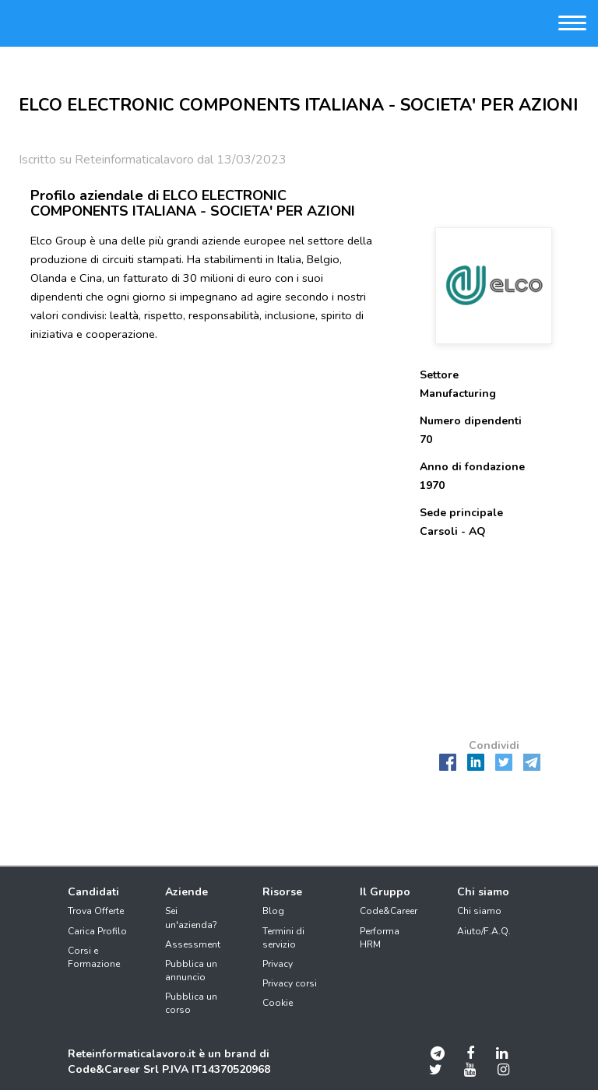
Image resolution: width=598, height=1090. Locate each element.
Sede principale (461, 512)
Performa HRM (379, 938)
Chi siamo (479, 911)
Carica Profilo (97, 931)
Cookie (277, 1003)
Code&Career (388, 911)
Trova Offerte (96, 911)
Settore (439, 374)
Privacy (277, 964)
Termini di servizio (283, 938)
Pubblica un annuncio (191, 970)
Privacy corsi (289, 983)
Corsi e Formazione (94, 957)
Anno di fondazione (472, 466)
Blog (273, 911)
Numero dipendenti (471, 420)
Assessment (192, 944)
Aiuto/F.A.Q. (484, 931)
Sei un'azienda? (191, 917)
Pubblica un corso (191, 1003)
